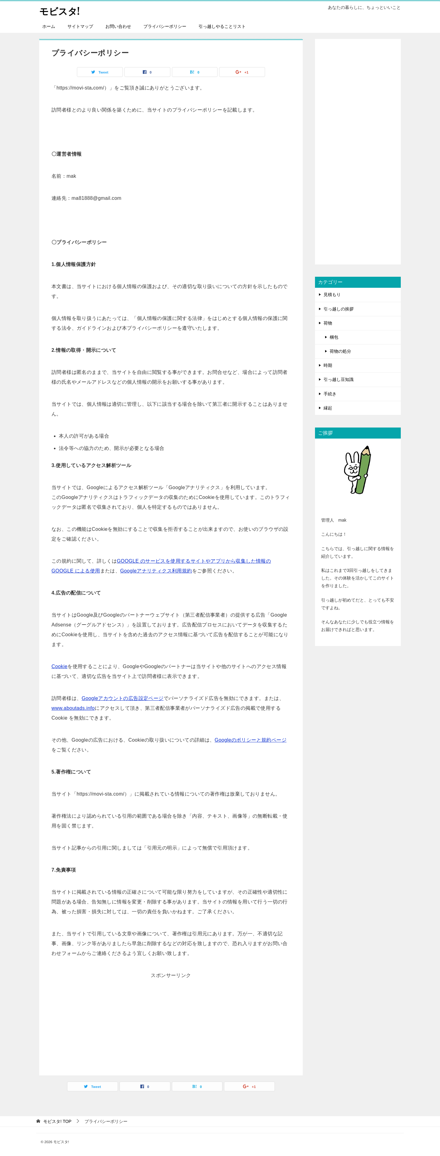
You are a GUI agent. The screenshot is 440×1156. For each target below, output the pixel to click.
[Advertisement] (170, 1023)
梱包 (334, 336)
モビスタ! (59, 10)
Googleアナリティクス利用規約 (156, 570)
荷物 (328, 322)
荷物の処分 (340, 350)
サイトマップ (80, 26)
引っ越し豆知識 (339, 379)
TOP (57, 1121)
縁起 (328, 407)
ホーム (48, 26)
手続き (330, 393)
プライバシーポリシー (164, 26)
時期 (328, 365)
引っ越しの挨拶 (339, 308)
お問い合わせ (118, 26)
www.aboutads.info (73, 707)
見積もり (332, 294)
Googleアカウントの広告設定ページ (122, 698)
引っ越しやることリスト (222, 26)
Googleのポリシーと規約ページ (250, 739)
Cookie (59, 666)
